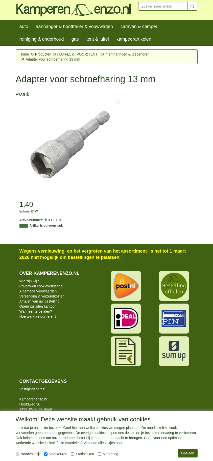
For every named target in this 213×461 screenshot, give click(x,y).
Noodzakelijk (28, 454)
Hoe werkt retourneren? (38, 316)
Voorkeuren (55, 454)
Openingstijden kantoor (37, 306)
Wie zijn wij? (29, 281)
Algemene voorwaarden (38, 291)
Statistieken (82, 454)
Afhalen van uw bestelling (39, 301)
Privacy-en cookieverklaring (41, 286)
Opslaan (187, 453)
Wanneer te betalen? (35, 311)
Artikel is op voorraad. (46, 225)
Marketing (108, 454)
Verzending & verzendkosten (41, 296)
